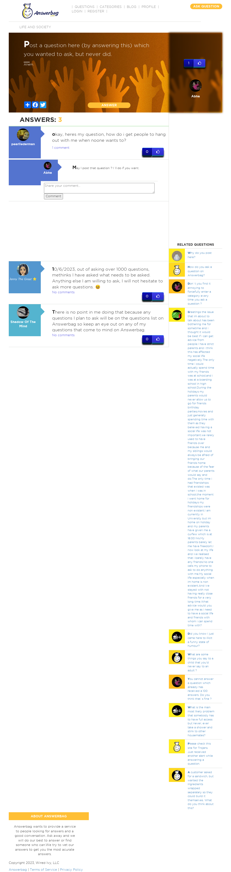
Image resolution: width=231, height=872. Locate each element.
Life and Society (35, 27)
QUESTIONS (85, 7)
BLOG (131, 7)
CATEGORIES (111, 7)
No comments (63, 292)
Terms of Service (43, 869)
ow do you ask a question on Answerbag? (200, 270)
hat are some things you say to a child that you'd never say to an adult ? (200, 662)
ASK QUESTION (206, 6)
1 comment (60, 147)
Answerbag (18, 869)
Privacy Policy (71, 869)
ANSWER (109, 105)
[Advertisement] (89, 231)
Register (96, 11)
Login (77, 11)
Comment (53, 196)
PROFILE (149, 7)
